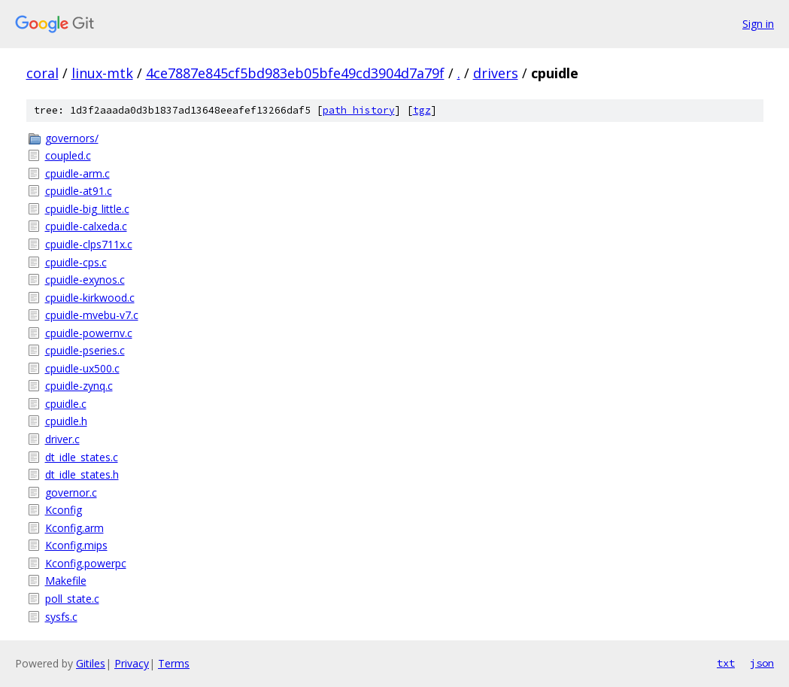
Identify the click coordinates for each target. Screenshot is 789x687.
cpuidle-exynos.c (85, 279)
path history (359, 110)
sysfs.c (61, 616)
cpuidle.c (65, 404)
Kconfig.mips (76, 545)
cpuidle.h (66, 421)
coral (42, 73)
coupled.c (68, 155)
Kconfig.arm (74, 528)
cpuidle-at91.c (78, 191)
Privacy (131, 663)
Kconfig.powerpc (85, 563)
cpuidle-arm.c (77, 173)
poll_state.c (72, 598)
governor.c (71, 492)
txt (726, 663)
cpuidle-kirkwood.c (90, 297)
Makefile (65, 580)
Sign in (758, 24)
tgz (422, 110)
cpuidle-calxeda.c (86, 226)
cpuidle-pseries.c (85, 350)
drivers (495, 73)
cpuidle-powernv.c (88, 333)
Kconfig (63, 510)
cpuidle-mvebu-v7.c (91, 315)
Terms (174, 663)
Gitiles (90, 663)
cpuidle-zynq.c (79, 385)
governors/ (72, 138)
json (762, 663)
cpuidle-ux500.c (82, 368)
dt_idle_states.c (81, 457)
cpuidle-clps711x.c (88, 244)
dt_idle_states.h (82, 474)
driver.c (62, 439)
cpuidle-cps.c (76, 262)
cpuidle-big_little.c (87, 209)
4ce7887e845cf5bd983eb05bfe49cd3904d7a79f (295, 73)
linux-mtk (102, 73)
